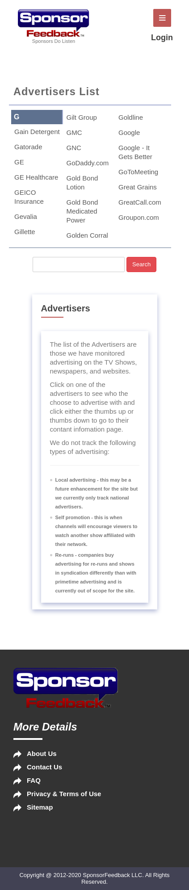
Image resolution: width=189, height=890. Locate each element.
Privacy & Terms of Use (64, 794)
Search (141, 264)
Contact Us (44, 767)
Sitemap (40, 807)
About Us (42, 753)
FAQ (34, 780)
